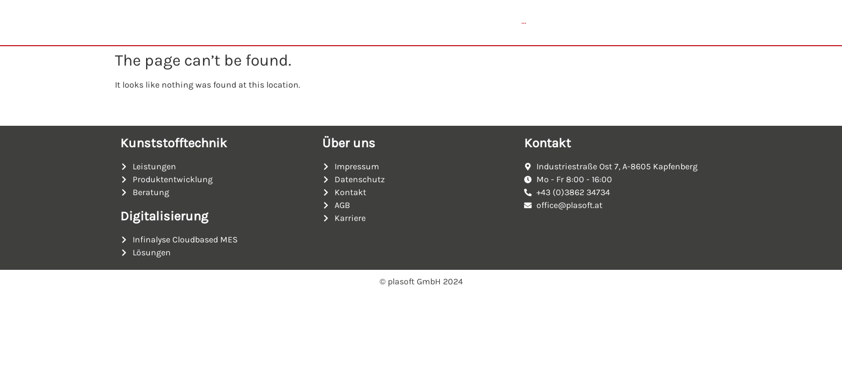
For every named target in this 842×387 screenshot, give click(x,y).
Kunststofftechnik (173, 146)
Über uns (348, 146)
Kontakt (547, 146)
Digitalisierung (164, 219)
